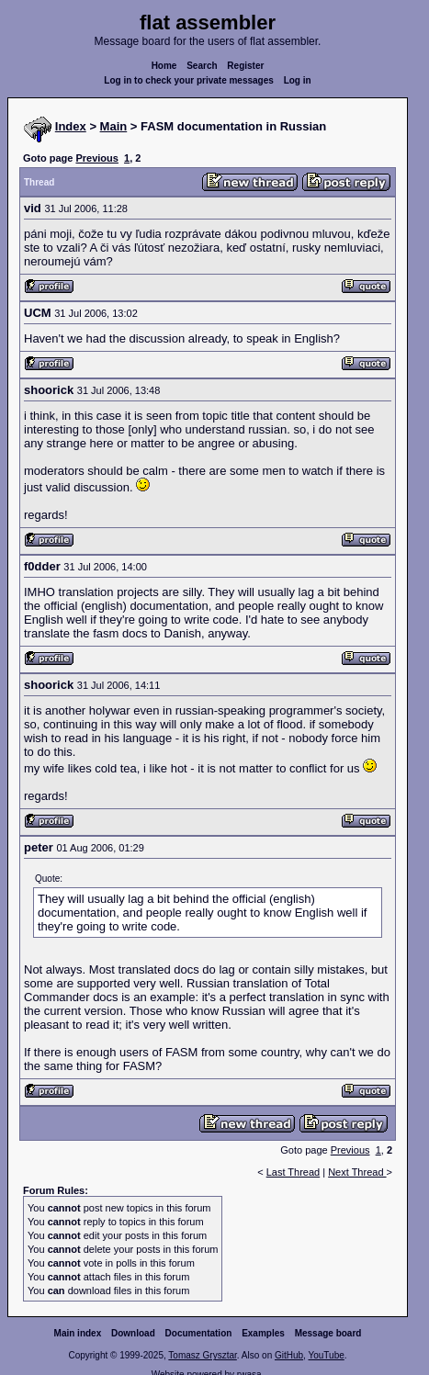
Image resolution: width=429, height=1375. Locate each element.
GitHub (289, 1355)
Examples (263, 1333)
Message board (328, 1333)
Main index (78, 1333)
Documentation (198, 1333)
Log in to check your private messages (189, 80)
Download (133, 1333)
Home (164, 66)
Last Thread (293, 1172)
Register (245, 66)
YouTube (326, 1355)
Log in (297, 80)
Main (114, 126)
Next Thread (357, 1172)
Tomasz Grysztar (202, 1355)
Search (201, 66)
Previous (96, 157)
